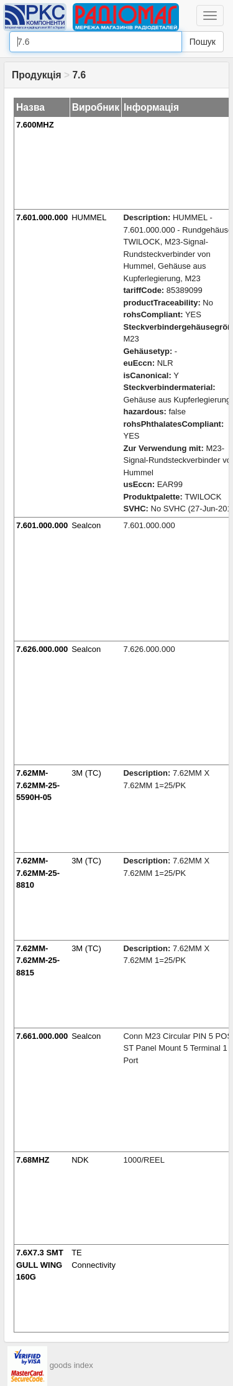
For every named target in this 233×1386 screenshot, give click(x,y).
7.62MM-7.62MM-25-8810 (38, 873)
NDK (79, 1160)
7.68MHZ (32, 1160)
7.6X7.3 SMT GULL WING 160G (39, 1264)
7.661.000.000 (42, 1036)
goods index (71, 1365)
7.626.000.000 (42, 649)
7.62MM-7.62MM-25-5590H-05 (38, 785)
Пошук (203, 42)
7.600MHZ (35, 124)
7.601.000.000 (42, 217)
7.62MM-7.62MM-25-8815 (38, 960)
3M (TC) (86, 773)
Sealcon (86, 525)
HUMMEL (88, 217)
